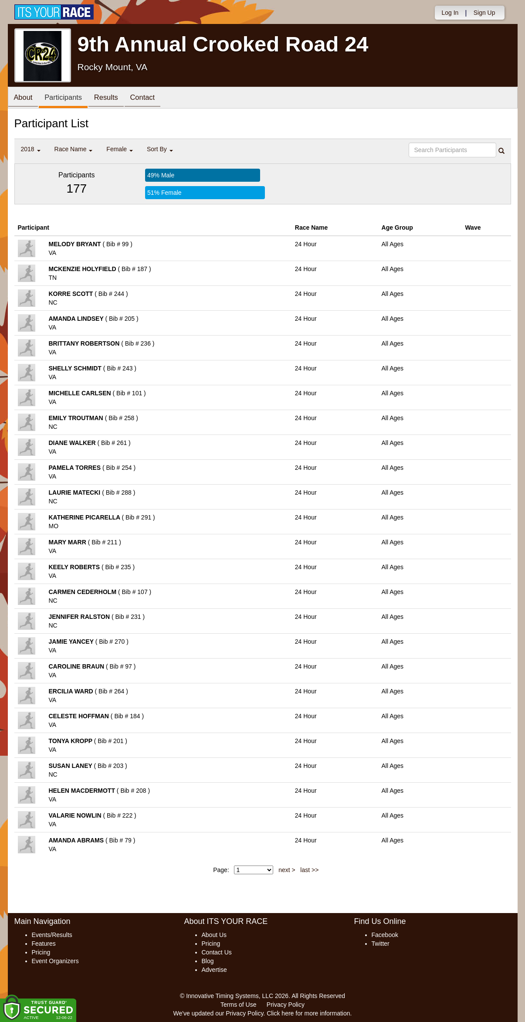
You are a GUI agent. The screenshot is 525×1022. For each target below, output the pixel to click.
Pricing (41, 952)
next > (286, 869)
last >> (309, 869)
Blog (208, 960)
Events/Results (52, 934)
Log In (449, 12)
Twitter (381, 943)
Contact (150, 98)
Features (44, 943)
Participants (66, 98)
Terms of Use (238, 1004)
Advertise (214, 969)
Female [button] (119, 149)
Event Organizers (55, 960)
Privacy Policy (286, 1004)
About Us (214, 934)
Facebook (385, 934)
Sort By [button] (160, 149)
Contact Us (217, 952)
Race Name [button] (73, 149)
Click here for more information (308, 1013)
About (24, 98)
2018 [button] (31, 149)
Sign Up (484, 12)
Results (112, 98)
